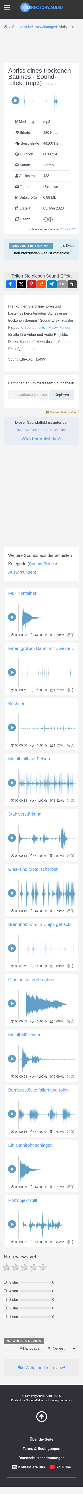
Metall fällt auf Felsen (29, 1007)
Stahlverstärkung (24, 1062)
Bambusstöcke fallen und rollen (39, 1338)
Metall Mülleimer (24, 1283)
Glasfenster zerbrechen (31, 1228)
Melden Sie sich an (30, 328)
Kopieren (61, 559)
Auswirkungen (60, 493)
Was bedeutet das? (41, 603)
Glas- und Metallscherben (33, 1117)
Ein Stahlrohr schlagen (30, 1393)
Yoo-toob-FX (67, 312)
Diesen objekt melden (61, 578)
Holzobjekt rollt (22, 1448)
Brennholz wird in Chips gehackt (39, 1172)
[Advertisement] (41, 96)
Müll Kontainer (22, 841)
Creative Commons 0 (33, 595)
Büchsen (16, 952)
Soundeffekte (34, 493)
